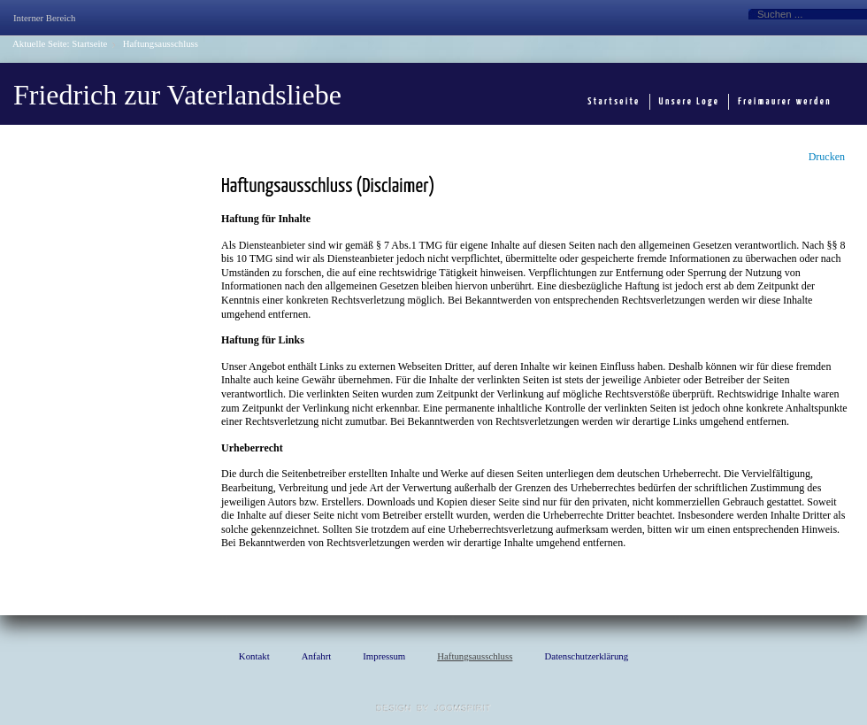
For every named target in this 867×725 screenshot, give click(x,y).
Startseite (89, 43)
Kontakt (254, 656)
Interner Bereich (44, 17)
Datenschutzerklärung (586, 656)
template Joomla (433, 708)
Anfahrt (317, 656)
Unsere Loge (689, 101)
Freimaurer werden (785, 101)
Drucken (827, 156)
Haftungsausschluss (474, 656)
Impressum (384, 656)
